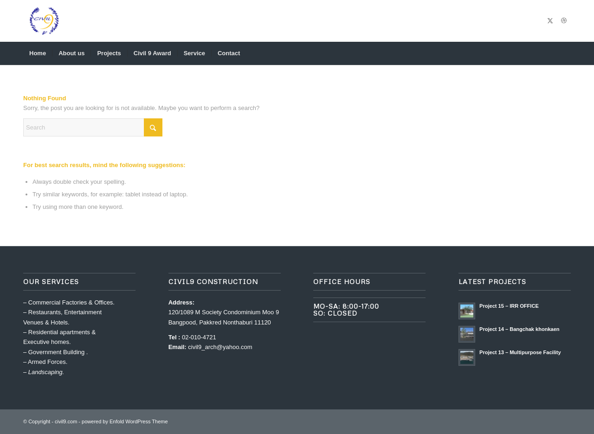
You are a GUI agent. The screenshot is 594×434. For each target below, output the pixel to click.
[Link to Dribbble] (564, 21)
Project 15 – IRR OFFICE (509, 306)
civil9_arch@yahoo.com (220, 346)
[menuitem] (37, 53)
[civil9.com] (44, 21)
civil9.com (66, 421)
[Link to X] (550, 21)
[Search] (565, 53)
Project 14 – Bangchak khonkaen (519, 329)
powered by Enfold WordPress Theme (125, 421)
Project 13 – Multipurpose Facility (520, 352)
